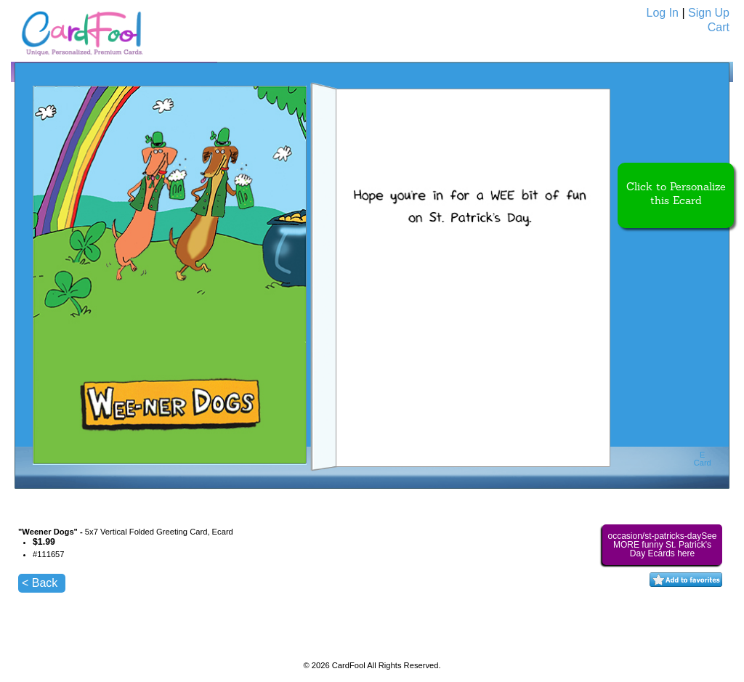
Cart (718, 27)
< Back (39, 583)
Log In (663, 13)
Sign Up (708, 13)
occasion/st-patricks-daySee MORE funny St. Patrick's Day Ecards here (661, 545)
